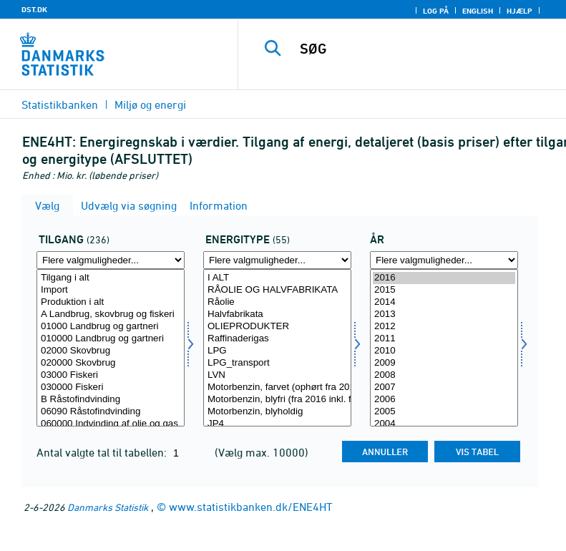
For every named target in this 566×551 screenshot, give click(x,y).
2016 (444, 278)
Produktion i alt (110, 302)
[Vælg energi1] (277, 347)
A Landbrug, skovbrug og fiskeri (110, 314)
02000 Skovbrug (110, 351)
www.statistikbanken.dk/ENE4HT (251, 506)
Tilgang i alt (110, 278)
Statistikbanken (59, 104)
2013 (444, 314)
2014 (444, 302)
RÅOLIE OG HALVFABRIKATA (277, 290)
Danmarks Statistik (107, 507)
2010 (444, 351)
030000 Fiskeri (110, 387)
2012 (444, 327)
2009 (444, 363)
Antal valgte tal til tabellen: (103, 452)
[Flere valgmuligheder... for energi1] (277, 260)
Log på (436, 11)
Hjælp (519, 11)
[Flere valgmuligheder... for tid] (444, 260)
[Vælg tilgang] (110, 347)
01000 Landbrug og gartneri (110, 327)
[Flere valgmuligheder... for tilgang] (110, 260)
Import (110, 290)
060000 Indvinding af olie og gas (110, 424)
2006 (444, 400)
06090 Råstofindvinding (110, 412)
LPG (277, 351)
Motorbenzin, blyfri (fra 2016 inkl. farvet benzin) (277, 400)
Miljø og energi (150, 104)
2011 (444, 339)
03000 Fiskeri (110, 375)
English (477, 11)
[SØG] (424, 48)
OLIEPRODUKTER (277, 327)
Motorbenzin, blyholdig (277, 412)
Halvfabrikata (277, 314)
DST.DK (34, 9)
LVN (277, 375)
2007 (444, 387)
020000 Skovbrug (110, 363)
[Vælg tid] (444, 347)
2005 (444, 412)
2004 (444, 424)
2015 (444, 290)
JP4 (277, 424)
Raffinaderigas (277, 339)
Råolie (277, 302)
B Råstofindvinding (110, 400)
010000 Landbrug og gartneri (110, 339)
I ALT (277, 278)
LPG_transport (277, 363)
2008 (444, 375)
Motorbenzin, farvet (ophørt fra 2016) (277, 387)
